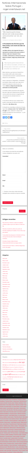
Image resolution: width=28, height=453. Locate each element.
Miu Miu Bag (10, 409)
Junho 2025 (5, 273)
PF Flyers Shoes (14, 432)
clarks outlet (21, 420)
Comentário (6, 156)
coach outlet (23, 406)
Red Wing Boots (18, 417)
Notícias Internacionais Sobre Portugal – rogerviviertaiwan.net (14, 6)
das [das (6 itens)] (17, 362)
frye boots (20, 438)
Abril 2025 (5, 278)
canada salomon (22, 445)
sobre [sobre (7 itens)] (21, 374)
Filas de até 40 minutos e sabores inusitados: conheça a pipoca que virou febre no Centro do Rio (13, 224)
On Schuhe (23, 439)
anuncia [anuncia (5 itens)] (8, 359)
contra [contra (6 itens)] (6, 362)
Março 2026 (5, 260)
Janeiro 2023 (5, 321)
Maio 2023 (5, 312)
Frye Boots (9, 452)
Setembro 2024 (6, 286)
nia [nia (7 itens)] (4, 371)
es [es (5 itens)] (18, 365)
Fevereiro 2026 (6, 262)
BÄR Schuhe (13, 427)
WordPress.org (6, 351)
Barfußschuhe (23, 401)
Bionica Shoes (12, 441)
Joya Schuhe (10, 408)
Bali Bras (18, 439)
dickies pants (7, 432)
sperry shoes (3, 408)
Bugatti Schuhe (13, 424)
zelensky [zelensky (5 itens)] (11, 378)
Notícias (6, 123)
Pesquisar (5, 208)
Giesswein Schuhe (20, 427)
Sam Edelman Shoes (14, 418)
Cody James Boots (4, 424)
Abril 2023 (5, 314)
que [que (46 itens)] (8, 374)
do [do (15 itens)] (4, 365)
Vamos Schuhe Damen (22, 441)
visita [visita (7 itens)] (21, 376)
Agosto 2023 (5, 306)
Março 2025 (5, 280)
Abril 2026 (5, 258)
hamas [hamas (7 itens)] (21, 367)
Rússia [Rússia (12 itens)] (14, 374)
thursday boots (13, 411)
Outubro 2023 (6, 303)
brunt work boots (5, 418)
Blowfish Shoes (11, 446)
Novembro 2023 (6, 301)
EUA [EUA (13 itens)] (5, 367)
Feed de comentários (7, 349)
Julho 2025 (5, 271)
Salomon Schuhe (21, 413)
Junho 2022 (5, 336)
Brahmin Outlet (17, 434)
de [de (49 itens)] (22, 362)
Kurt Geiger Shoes (10, 404)
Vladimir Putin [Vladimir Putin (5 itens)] (5, 378)
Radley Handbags (19, 402)
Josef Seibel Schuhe (15, 422)
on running (6, 420)
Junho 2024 (5, 293)
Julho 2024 (5, 290)
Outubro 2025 (6, 267)
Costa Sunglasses (13, 420)
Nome (4, 175)
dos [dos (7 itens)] (7, 365)
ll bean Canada (19, 448)
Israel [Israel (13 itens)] (5, 369)
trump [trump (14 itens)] (10, 377)
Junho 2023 (5, 310)
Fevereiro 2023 (6, 319)
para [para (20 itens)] (10, 371)
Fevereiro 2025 (6, 282)
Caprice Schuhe (3, 402)
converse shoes (13, 413)
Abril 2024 (5, 297)
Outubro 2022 (6, 327)
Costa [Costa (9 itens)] (10, 362)
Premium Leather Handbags (7, 434)
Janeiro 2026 (5, 265)
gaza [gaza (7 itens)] (8, 367)
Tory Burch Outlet (21, 411)
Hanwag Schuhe (18, 429)
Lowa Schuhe (3, 409)
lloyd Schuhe (10, 429)
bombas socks (10, 443)
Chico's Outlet (22, 450)
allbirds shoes (7, 425)
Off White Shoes (12, 439)
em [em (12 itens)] (11, 365)
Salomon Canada (19, 404)
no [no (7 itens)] (6, 371)
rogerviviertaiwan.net (17, 396)
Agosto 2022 (5, 332)
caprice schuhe (18, 443)
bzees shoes (7, 422)
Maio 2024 (5, 295)
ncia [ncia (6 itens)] (22, 369)
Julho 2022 (5, 334)
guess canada (16, 436)
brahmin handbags (4, 413)
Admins (20, 40)
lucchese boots (7, 406)
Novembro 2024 (6, 284)
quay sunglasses (13, 399)
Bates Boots (23, 422)
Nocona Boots (3, 429)
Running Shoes (9, 401)
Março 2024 (5, 299)
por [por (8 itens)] (18, 371)
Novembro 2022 (6, 325)
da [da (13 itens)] (14, 362)
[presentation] (11, 197)
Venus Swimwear (13, 445)
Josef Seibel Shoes (13, 415)
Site (3, 186)
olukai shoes (16, 401)
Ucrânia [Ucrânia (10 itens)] (16, 377)
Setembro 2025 (6, 269)
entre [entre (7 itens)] (15, 365)
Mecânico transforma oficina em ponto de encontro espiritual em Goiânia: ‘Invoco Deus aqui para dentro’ (14, 230)
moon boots (22, 408)
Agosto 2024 (5, 288)
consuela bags (8, 436)
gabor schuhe (3, 443)
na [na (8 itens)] (20, 369)
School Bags (15, 450)
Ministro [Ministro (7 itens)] (16, 369)
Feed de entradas (7, 347)
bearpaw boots (3, 446)
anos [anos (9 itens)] (4, 359)
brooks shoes (11, 402)
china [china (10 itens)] (20, 359)
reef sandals (21, 425)
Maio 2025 (5, 275)
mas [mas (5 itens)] (12, 369)
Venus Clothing (3, 417)
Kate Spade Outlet (4, 399)
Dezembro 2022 (6, 323)
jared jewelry (11, 417)
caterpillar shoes (4, 439)
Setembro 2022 (6, 329)
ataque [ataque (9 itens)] (16, 359)
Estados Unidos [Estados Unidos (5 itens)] (22, 365)
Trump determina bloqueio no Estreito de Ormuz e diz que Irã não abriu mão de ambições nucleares (14, 236)
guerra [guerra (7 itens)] (17, 367)
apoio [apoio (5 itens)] (11, 359)
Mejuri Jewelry (14, 425)
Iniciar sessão (6, 344)
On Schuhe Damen (4, 441)
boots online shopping (13, 431)
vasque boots (14, 438)
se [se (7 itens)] (18, 374)
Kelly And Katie (7, 450)
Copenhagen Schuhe (10, 448)
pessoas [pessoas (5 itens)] (15, 371)
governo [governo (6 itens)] (13, 367)
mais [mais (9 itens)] (9, 369)
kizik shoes (25, 417)
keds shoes (6, 411)
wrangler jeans (7, 438)
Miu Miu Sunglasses (18, 409)
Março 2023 (5, 316)
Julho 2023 (5, 308)
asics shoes (16, 408)
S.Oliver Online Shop (17, 452)
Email (4, 180)
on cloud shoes (15, 406)
